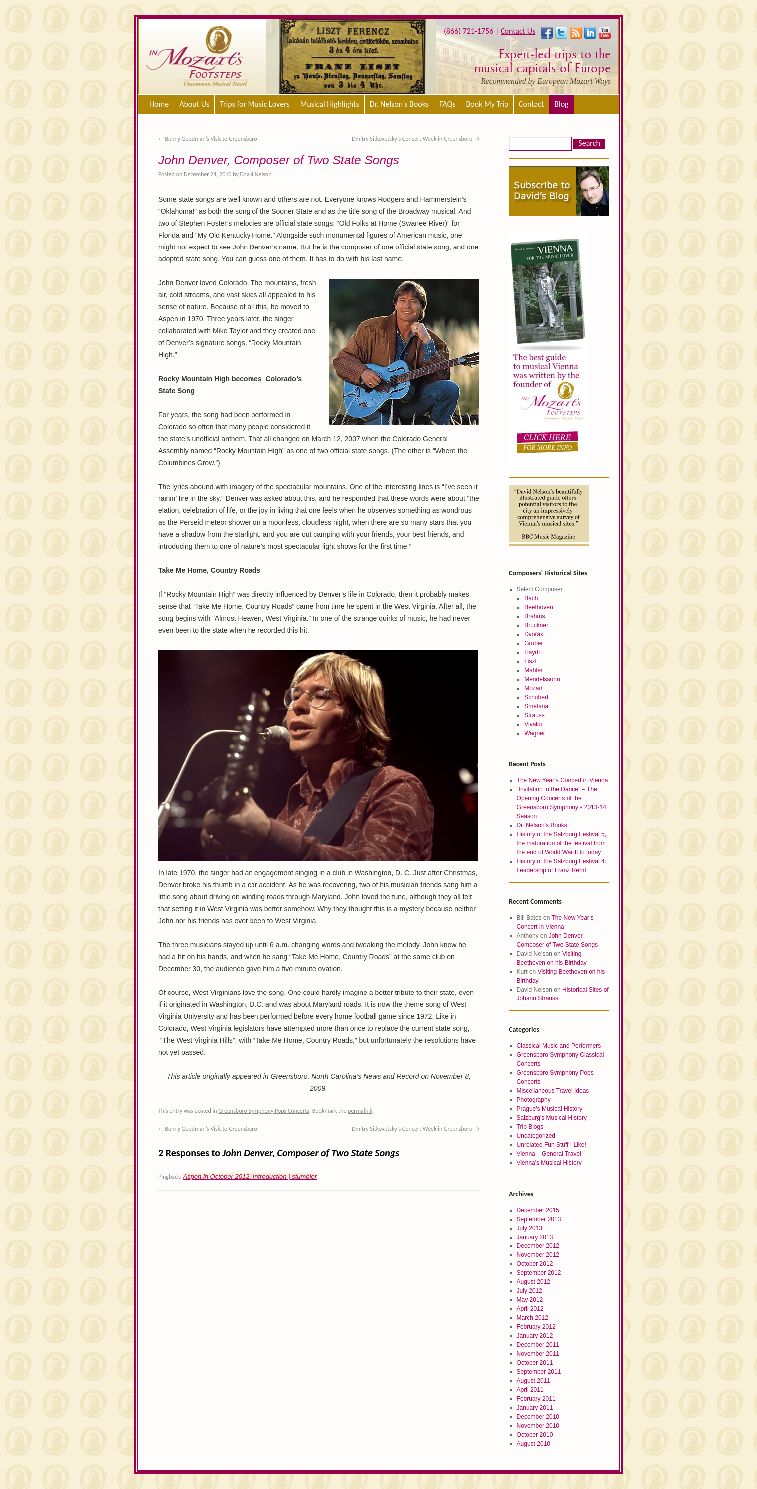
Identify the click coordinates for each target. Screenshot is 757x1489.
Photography (534, 1099)
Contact (531, 104)
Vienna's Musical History (549, 1162)
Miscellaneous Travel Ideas (553, 1090)
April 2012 (530, 1308)
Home (159, 104)
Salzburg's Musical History (552, 1117)
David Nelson (256, 174)
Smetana (536, 706)
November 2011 (538, 1353)
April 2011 (530, 1389)
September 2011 (539, 1371)
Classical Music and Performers (559, 1045)
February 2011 (536, 1398)
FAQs (447, 104)
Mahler (533, 670)
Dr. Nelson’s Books (399, 104)
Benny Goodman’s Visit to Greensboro (207, 138)
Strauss (534, 715)
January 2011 (535, 1407)
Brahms (534, 616)
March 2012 (532, 1317)
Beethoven (538, 607)
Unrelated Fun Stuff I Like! (551, 1144)
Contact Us (518, 31)
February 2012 (536, 1326)
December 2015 (538, 1210)
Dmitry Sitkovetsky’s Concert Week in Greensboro (415, 138)
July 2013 (529, 1228)
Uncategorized (536, 1135)
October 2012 (535, 1263)
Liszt (530, 661)
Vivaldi (533, 724)
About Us (194, 104)
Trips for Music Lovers (255, 104)
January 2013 (535, 1237)
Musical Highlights (329, 104)
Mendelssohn (542, 679)
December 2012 (538, 1245)
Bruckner (536, 625)
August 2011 (533, 1380)
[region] (351, 56)
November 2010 (538, 1425)
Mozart (533, 688)
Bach (531, 598)
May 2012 (530, 1299)
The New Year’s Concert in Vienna (562, 780)
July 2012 (529, 1290)
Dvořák (533, 634)
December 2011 (538, 1344)
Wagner (534, 733)
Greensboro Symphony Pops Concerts (263, 1110)
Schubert (536, 697)
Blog (561, 104)
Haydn (533, 652)
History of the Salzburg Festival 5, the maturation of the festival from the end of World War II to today (561, 843)
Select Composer (540, 589)
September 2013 (539, 1219)
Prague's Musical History (550, 1108)
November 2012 (538, 1254)
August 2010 (533, 1443)
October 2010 (535, 1434)
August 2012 (533, 1281)
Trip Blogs (530, 1126)
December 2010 (538, 1416)
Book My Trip (487, 104)
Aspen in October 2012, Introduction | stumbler (250, 1176)
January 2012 (535, 1335)
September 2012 (539, 1272)
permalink (360, 1110)
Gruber (533, 643)
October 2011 (535, 1362)
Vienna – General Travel (549, 1153)
